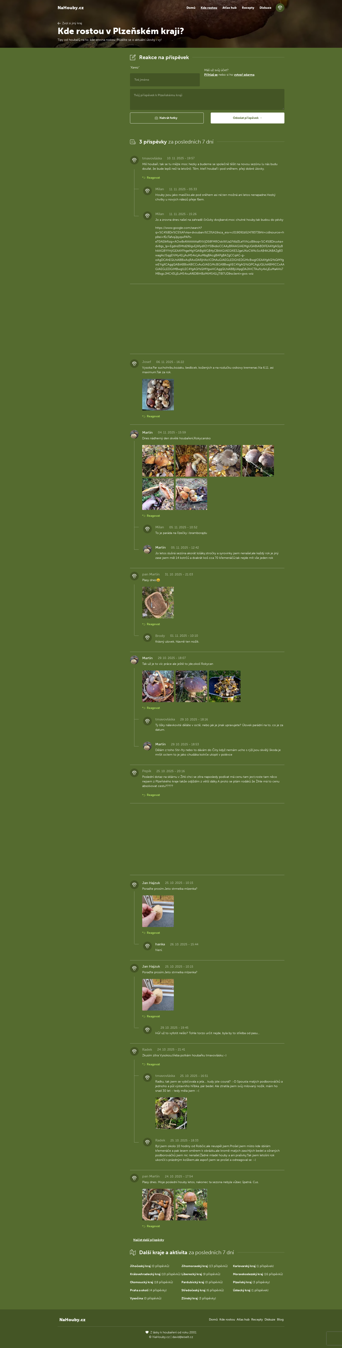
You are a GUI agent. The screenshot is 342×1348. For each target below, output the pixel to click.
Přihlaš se (211, 75)
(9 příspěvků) (200, 1274)
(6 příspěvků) (202, 1290)
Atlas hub (229, 8)
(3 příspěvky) (251, 1282)
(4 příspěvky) (148, 1290)
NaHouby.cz (71, 7)
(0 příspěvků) (149, 1266)
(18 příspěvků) (151, 1282)
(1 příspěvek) (253, 1266)
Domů (190, 8)
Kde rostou (209, 8)
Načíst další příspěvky (148, 1240)
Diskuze (265, 8)
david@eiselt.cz (182, 1337)
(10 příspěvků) (155, 1274)
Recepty (248, 8)
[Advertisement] (90, 118)
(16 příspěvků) (258, 1274)
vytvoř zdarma (244, 75)
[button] (167, 118)
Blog (280, 1319)
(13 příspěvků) (204, 1266)
